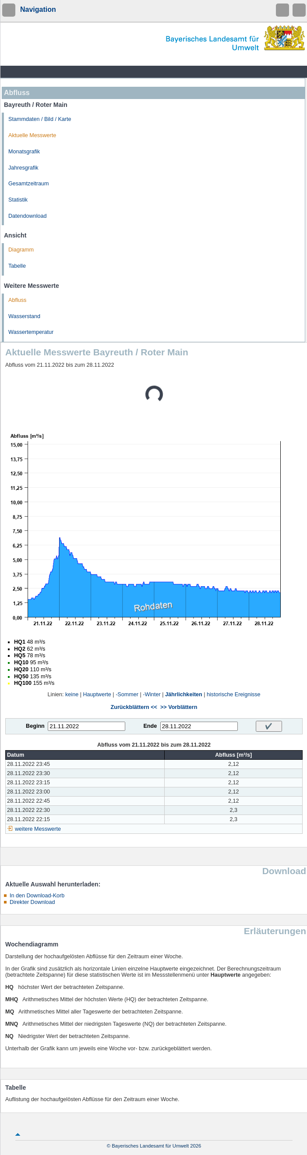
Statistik (18, 200)
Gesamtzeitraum (28, 184)
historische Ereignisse (234, 694)
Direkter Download (32, 902)
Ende (150, 726)
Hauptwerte (97, 694)
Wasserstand (24, 316)
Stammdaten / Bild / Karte (39, 119)
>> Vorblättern (178, 707)
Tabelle (17, 266)
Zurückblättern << (134, 707)
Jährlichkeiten (183, 694)
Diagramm (21, 250)
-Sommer (127, 694)
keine (71, 694)
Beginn (35, 726)
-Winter (152, 694)
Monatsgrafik (24, 152)
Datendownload (27, 216)
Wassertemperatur (30, 332)
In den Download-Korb (37, 896)
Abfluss (17, 300)
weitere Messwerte (38, 829)
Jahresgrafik (23, 168)
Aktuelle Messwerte (32, 135)
